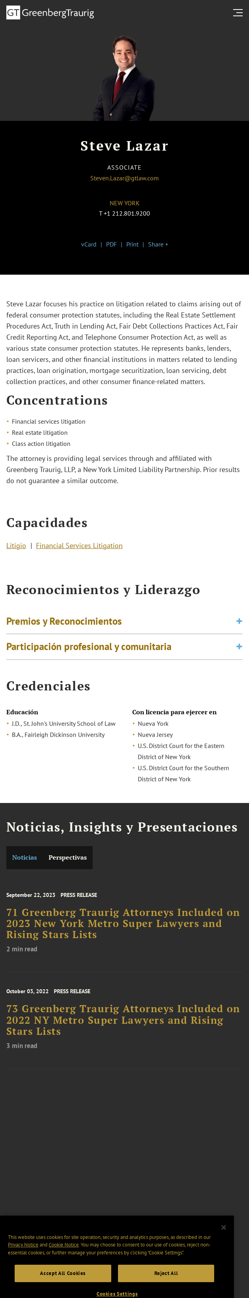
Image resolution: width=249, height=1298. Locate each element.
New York (125, 203)
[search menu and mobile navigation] (239, 12)
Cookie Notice (64, 1255)
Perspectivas (68, 857)
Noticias (24, 857)
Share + (158, 244)
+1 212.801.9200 (127, 213)
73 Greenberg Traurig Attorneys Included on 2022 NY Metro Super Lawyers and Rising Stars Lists (123, 1029)
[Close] (223, 1237)
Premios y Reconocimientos (64, 625)
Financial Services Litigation (79, 547)
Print (132, 244)
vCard (89, 244)
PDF (111, 244)
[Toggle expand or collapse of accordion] (239, 626)
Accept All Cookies (63, 1283)
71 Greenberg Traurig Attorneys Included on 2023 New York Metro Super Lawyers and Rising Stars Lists (123, 933)
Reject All (166, 1283)
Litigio (16, 547)
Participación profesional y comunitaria (88, 651)
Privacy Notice (23, 1255)
